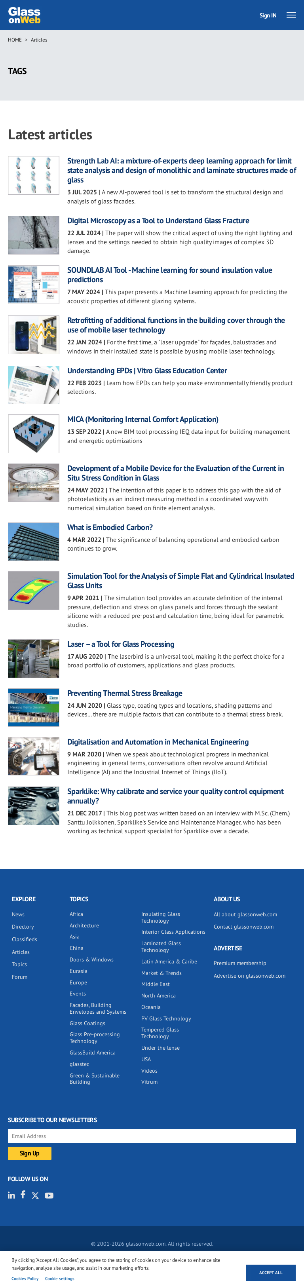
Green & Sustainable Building (95, 1079)
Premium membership (240, 963)
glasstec (79, 1064)
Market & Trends (161, 972)
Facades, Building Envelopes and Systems (98, 1008)
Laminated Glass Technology (161, 947)
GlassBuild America (93, 1052)
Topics (19, 964)
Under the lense (160, 1047)
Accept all (271, 1272)
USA (146, 1059)
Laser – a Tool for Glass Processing (121, 644)
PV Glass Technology (166, 1018)
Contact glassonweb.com (244, 926)
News (18, 914)
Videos (149, 1070)
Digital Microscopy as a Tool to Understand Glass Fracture (158, 220)
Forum (19, 976)
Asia (75, 936)
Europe (78, 982)
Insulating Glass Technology (160, 917)
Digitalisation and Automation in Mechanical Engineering (158, 742)
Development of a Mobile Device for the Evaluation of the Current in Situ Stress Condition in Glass (175, 473)
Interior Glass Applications (173, 931)
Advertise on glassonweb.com (249, 975)
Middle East (155, 984)
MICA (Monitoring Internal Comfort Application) (143, 419)
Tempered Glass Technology (160, 1033)
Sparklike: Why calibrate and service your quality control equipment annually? (175, 795)
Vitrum (149, 1081)
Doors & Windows (92, 959)
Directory (23, 926)
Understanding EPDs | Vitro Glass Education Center (147, 370)
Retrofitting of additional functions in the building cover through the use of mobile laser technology (176, 324)
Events (78, 993)
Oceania (151, 1007)
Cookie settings (59, 1278)
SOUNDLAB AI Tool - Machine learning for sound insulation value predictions (169, 274)
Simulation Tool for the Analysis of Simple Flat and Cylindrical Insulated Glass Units (180, 580)
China (77, 948)
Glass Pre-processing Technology (95, 1038)
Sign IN (268, 15)
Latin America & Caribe (169, 961)
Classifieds (24, 939)
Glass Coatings (87, 1023)
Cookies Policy (24, 1278)
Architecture (84, 925)
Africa (76, 914)
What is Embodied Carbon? (110, 527)
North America (158, 995)
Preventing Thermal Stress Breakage (124, 693)
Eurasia (78, 971)
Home (15, 39)
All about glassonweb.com (245, 914)
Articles (39, 39)
